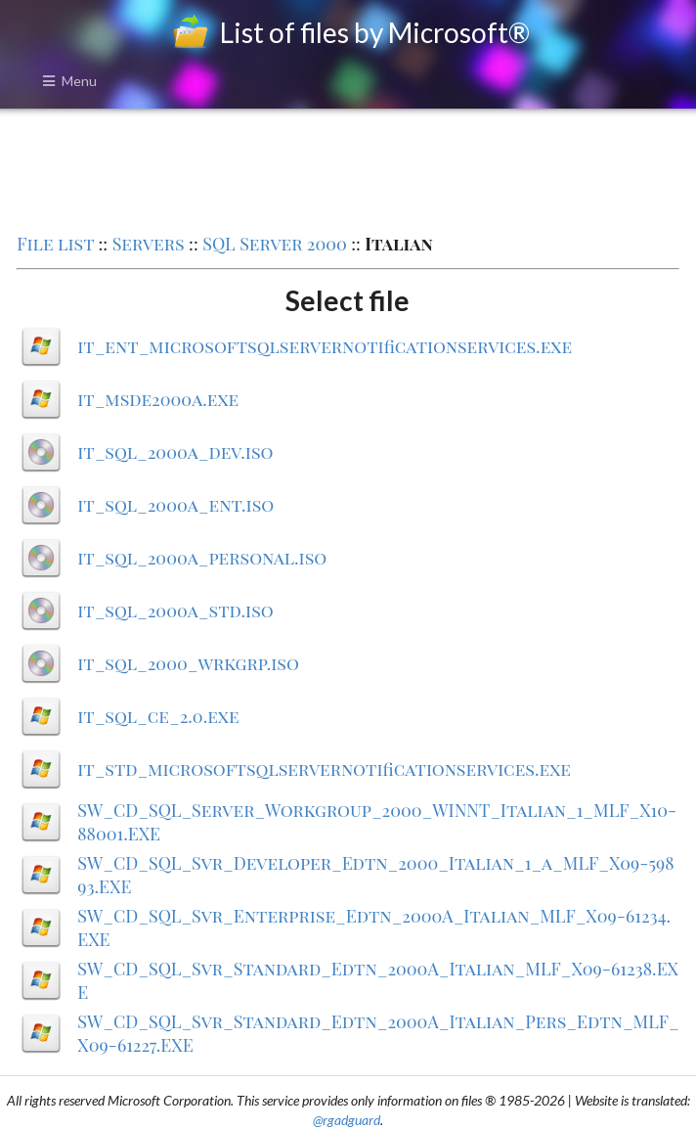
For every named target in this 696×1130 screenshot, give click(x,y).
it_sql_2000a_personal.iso (201, 557)
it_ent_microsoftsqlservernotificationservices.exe (324, 346)
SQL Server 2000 (274, 243)
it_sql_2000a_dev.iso (175, 452)
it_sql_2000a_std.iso (175, 610)
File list (55, 243)
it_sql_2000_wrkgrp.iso (188, 663)
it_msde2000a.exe (158, 399)
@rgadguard (346, 1119)
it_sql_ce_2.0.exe (158, 716)
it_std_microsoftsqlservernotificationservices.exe (324, 769)
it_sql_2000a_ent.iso (175, 505)
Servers (148, 243)
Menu (69, 80)
